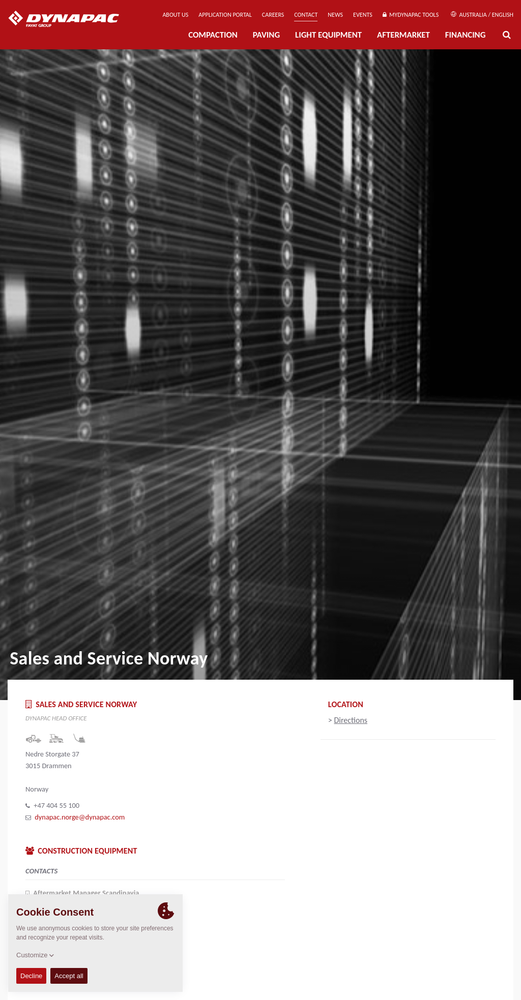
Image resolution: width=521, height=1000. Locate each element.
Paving (266, 34)
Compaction (213, 34)
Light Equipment (328, 34)
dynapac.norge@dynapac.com (80, 817)
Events (362, 14)
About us (175, 14)
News (335, 14)
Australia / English (482, 14)
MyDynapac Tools (411, 14)
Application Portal (225, 14)
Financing (465, 34)
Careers (273, 14)
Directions (350, 720)
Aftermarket (403, 34)
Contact (305, 14)
